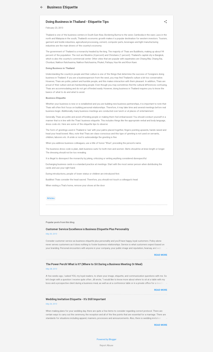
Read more (160, 255)
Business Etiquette (62, 7)
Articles (51, 198)
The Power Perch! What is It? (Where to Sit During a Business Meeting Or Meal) (94, 264)
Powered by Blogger (106, 339)
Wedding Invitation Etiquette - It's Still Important (76, 299)
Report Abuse (106, 345)
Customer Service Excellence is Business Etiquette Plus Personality (87, 229)
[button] (165, 22)
